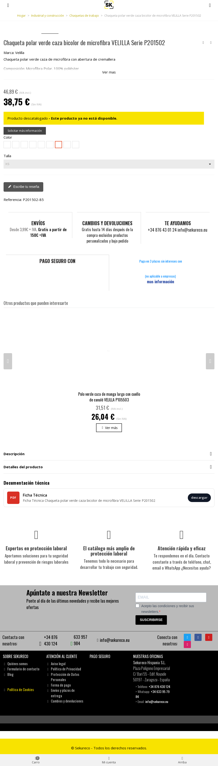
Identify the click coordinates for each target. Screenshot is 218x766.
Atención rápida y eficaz (182, 547)
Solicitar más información (25, 131)
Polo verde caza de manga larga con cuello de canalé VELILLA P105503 (109, 396)
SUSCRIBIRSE (151, 619)
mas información (160, 281)
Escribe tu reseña (23, 187)
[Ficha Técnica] (109, 497)
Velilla (19, 52)
